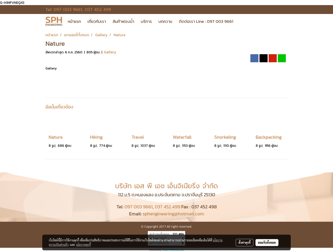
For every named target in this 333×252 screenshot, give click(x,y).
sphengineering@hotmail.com (173, 213)
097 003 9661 (68, 9)
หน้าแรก (74, 21)
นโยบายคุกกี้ (83, 244)
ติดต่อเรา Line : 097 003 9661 (206, 21)
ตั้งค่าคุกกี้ (244, 242)
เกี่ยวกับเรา (96, 21)
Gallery (110, 52)
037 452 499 (98, 9)
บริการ (146, 21)
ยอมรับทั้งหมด (267, 242)
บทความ (165, 21)
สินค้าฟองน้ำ (123, 21)
